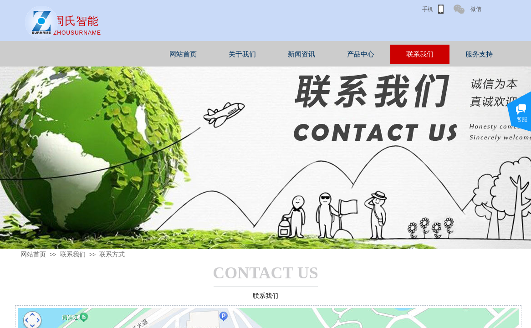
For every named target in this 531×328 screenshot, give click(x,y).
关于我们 (272, 54)
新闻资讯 (331, 54)
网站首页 (212, 54)
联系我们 (449, 54)
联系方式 (112, 254)
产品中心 (390, 54)
